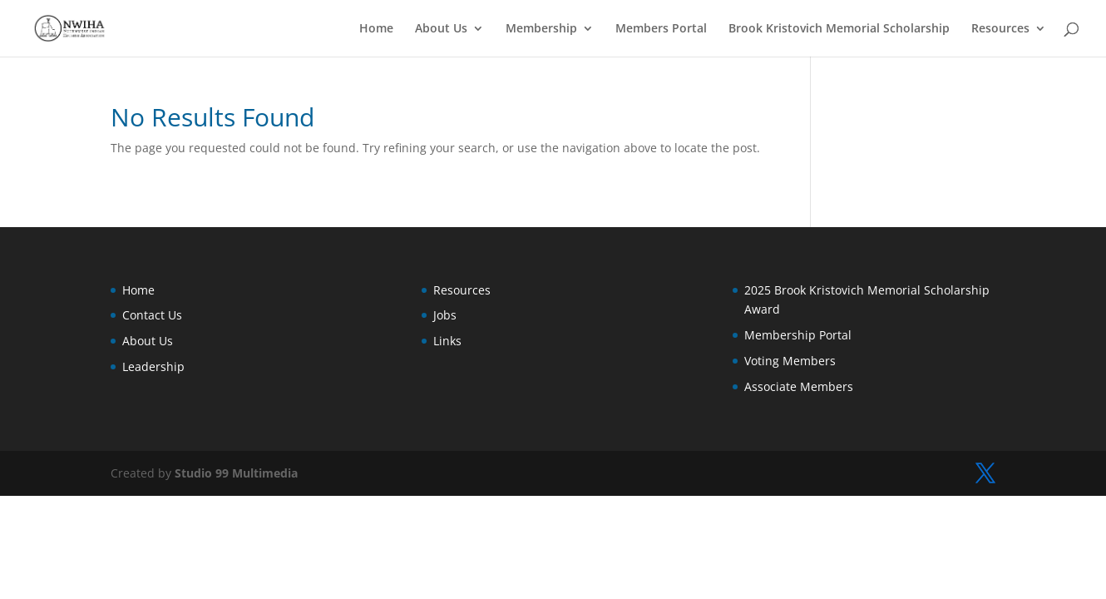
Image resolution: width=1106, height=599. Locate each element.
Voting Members (790, 361)
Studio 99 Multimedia (236, 473)
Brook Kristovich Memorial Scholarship (839, 29)
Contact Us (152, 315)
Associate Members (798, 386)
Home (376, 29)
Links (447, 341)
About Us (441, 29)
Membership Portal (798, 335)
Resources (1000, 29)
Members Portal (661, 29)
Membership (541, 29)
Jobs (445, 315)
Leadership (153, 366)
